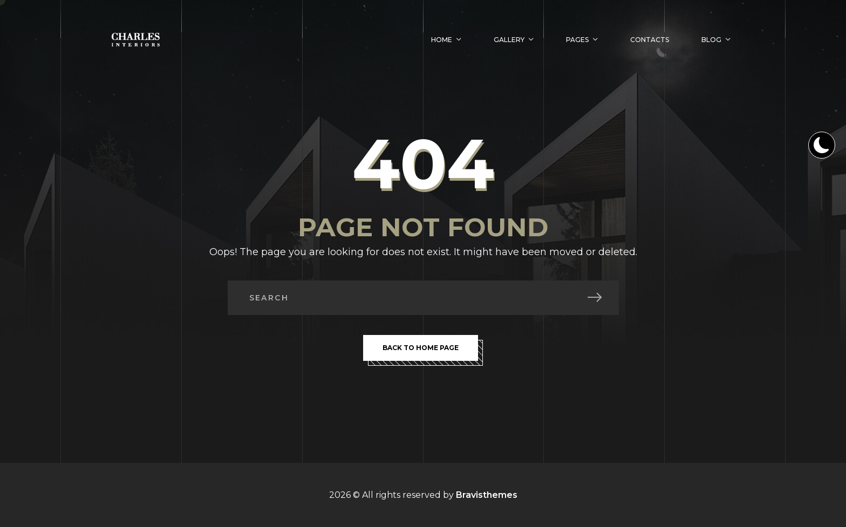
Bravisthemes (486, 495)
